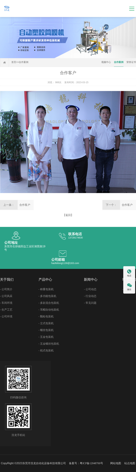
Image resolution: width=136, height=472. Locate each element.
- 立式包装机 (46, 323)
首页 (13, 62)
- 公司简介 (6, 289)
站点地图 (129, 463)
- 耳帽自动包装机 (49, 309)
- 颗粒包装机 (46, 316)
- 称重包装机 (46, 289)
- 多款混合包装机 (49, 302)
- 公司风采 (6, 296)
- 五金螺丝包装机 (49, 343)
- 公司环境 (6, 316)
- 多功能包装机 (47, 296)
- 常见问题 (90, 302)
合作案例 (23, 62)
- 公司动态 (90, 289)
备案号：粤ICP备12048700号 (86, 463)
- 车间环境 (6, 302)
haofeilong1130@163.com (65, 263)
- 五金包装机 (46, 336)
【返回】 (68, 215)
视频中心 (106, 62)
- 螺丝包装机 (46, 330)
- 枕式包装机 (46, 350)
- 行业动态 (90, 296)
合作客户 (24, 204)
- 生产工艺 (6, 309)
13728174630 (75, 237)
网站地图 (115, 463)
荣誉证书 (131, 62)
